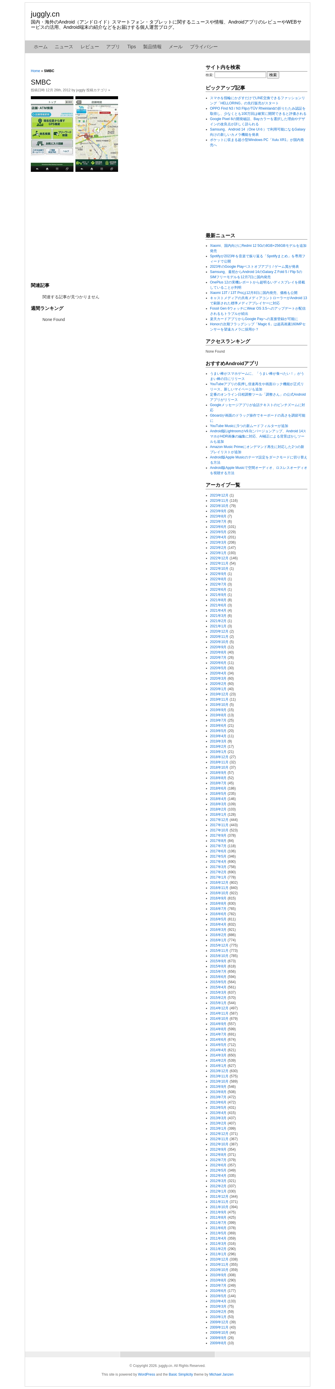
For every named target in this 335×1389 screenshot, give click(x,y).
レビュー (90, 46)
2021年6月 (218, 605)
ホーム (41, 46)
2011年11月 (219, 1202)
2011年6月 (218, 1228)
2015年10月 (219, 956)
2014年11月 (219, 1013)
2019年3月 (218, 741)
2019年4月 (218, 736)
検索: (209, 75)
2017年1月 (218, 877)
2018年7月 (218, 783)
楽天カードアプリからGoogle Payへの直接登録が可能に (254, 319)
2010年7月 (218, 1285)
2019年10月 (219, 705)
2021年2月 (218, 621)
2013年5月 (218, 1108)
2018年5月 (218, 794)
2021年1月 (218, 626)
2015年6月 (218, 977)
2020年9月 (218, 647)
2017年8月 (218, 841)
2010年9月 (218, 1275)
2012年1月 (218, 1191)
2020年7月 (218, 658)
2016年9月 (218, 898)
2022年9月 (218, 574)
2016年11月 (219, 888)
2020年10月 (219, 642)
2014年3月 (218, 1055)
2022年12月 (219, 558)
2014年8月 (218, 1029)
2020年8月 (218, 652)
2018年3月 (218, 804)
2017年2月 (218, 872)
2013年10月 (219, 1081)
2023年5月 (218, 532)
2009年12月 (219, 1322)
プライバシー (204, 46)
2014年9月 (218, 1024)
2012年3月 (218, 1181)
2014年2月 (218, 1060)
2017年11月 (219, 825)
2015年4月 (218, 987)
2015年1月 (218, 1003)
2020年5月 (218, 668)
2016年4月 (218, 924)
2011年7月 (218, 1223)
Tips (131, 46)
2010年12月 (219, 1259)
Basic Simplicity (181, 1374)
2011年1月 (218, 1254)
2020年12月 (219, 631)
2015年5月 (218, 982)
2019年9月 (218, 710)
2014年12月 (219, 1008)
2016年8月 (218, 903)
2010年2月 (218, 1312)
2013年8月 (218, 1092)
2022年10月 (219, 569)
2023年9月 (218, 511)
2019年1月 (218, 752)
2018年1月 (218, 815)
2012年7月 (218, 1160)
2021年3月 (218, 616)
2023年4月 (218, 537)
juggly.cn (45, 14)
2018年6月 (218, 788)
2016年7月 (218, 909)
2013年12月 (219, 1071)
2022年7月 (218, 584)
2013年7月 (218, 1097)
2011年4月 (218, 1238)
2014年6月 (218, 1040)
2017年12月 (219, 820)
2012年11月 (219, 1139)
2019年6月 (218, 726)
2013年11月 (219, 1076)
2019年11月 (219, 699)
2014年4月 (218, 1050)
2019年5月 (218, 731)
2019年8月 (218, 715)
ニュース (64, 46)
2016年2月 (218, 935)
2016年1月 (218, 940)
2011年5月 (218, 1233)
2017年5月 (218, 856)
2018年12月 (219, 757)
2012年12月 (219, 1134)
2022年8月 (218, 579)
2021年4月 (218, 610)
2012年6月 (218, 1165)
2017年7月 (218, 846)
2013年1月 (218, 1128)
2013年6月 (218, 1102)
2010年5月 (218, 1296)
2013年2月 (218, 1123)
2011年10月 (219, 1207)
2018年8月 (218, 778)
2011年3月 (218, 1244)
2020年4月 (218, 673)
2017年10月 (219, 830)
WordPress (146, 1374)
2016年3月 (218, 930)
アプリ (113, 46)
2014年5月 (218, 1045)
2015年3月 (218, 992)
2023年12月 (219, 495)
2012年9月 (218, 1149)
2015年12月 (219, 945)
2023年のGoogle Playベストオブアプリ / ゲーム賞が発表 (254, 267)
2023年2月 (218, 548)
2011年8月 (218, 1217)
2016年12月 (219, 883)
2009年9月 (218, 1338)
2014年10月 (219, 1019)
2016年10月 (219, 893)
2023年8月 (218, 516)
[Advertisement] (115, 226)
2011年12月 (219, 1197)
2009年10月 (219, 1333)
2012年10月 (219, 1144)
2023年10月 (219, 506)
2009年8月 (218, 1343)
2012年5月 (218, 1170)
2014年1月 (218, 1066)
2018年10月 (219, 767)
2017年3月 (218, 867)
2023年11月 (219, 501)
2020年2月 (218, 684)
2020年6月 (218, 663)
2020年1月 (218, 689)
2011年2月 (218, 1249)
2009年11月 (219, 1327)
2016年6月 (218, 914)
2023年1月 (218, 553)
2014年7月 (218, 1034)
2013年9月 (218, 1087)
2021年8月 (218, 600)
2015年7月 (218, 972)
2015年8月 (218, 966)
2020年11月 (219, 637)
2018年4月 (218, 799)
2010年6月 (218, 1291)
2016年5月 (218, 919)
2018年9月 (218, 773)
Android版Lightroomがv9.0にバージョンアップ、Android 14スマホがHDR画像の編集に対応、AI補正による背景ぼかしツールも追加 (258, 436)
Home (35, 71)
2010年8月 (218, 1280)
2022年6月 (218, 590)
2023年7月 (218, 521)
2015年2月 (218, 998)
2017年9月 (218, 835)
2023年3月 (218, 542)
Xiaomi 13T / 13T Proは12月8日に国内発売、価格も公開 (253, 293)
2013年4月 (218, 1113)
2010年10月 (219, 1270)
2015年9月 (218, 961)
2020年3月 (218, 678)
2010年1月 (218, 1317)
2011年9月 (218, 1212)
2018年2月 (218, 809)
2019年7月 (218, 720)
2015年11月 (219, 951)
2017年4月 (218, 862)
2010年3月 (218, 1306)
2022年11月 (219, 563)
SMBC (41, 82)
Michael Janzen (221, 1374)
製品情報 (152, 46)
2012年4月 (218, 1176)
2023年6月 (218, 527)
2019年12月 (219, 694)
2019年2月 (218, 747)
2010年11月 (219, 1265)
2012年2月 (218, 1186)
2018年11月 (219, 762)
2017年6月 (218, 851)
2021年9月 (218, 595)
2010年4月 (218, 1301)
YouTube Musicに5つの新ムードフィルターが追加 (249, 426)
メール (176, 46)
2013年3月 (218, 1118)
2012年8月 (218, 1155)
